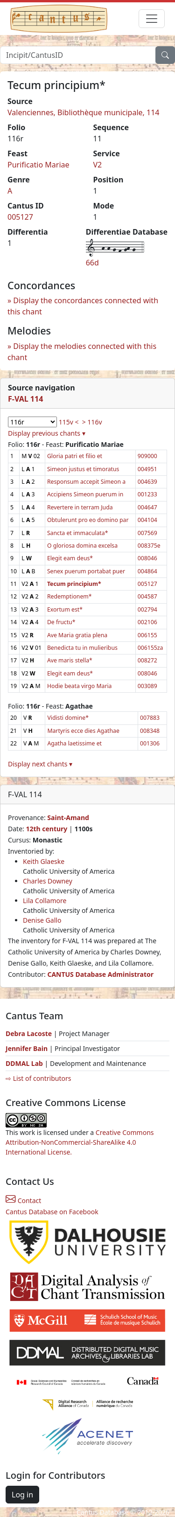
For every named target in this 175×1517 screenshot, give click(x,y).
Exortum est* (65, 609)
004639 (147, 482)
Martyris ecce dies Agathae (83, 731)
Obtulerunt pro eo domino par (88, 520)
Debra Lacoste (29, 1033)
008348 (150, 731)
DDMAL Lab (24, 1063)
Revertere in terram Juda (80, 507)
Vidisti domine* (68, 718)
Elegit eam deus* (70, 558)
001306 (150, 743)
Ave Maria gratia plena (77, 635)
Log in (22, 1494)
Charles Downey (47, 881)
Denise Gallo (42, 920)
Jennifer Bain (27, 1048)
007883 (150, 718)
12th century (46, 828)
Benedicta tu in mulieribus (82, 648)
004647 (147, 507)
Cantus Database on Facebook (52, 1211)
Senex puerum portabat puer (86, 571)
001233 (147, 494)
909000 (147, 456)
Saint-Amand (68, 817)
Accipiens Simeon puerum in (85, 494)
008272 (147, 660)
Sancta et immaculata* (77, 533)
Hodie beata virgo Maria (79, 686)
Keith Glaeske (43, 861)
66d (92, 262)
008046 (147, 558)
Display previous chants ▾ (46, 433)
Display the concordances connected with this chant (82, 306)
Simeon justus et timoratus (83, 469)
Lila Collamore (44, 900)
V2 (97, 165)
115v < (69, 422)
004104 (147, 520)
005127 (20, 217)
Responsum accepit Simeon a (86, 482)
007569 (147, 533)
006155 (147, 635)
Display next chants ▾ (40, 763)
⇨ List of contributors (38, 1078)
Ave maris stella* (69, 660)
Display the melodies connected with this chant (81, 351)
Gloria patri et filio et (74, 456)
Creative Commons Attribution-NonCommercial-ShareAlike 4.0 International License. (80, 1142)
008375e (149, 546)
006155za (150, 648)
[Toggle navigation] (152, 18)
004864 (147, 571)
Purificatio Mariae (38, 165)
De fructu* (61, 622)
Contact (23, 1200)
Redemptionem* (69, 596)
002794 (147, 609)
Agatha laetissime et (74, 743)
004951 (147, 469)
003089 (147, 686)
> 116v (92, 422)
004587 (147, 596)
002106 (147, 622)
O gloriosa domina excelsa (82, 546)
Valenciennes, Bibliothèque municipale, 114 (83, 112)
